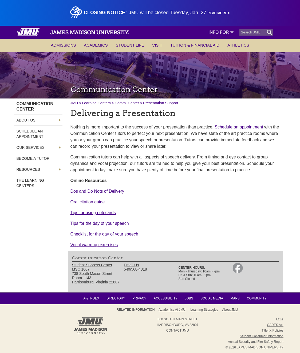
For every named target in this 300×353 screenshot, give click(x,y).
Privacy (140, 298)
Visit (157, 45)
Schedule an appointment (239, 127)
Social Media (211, 298)
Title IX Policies (272, 330)
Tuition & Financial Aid (194, 45)
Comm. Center (127, 103)
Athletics (238, 45)
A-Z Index (91, 298)
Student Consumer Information (261, 336)
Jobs (189, 298)
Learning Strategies (204, 310)
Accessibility (165, 298)
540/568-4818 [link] (135, 269)
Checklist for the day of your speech (104, 234)
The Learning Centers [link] (30, 183)
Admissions (63, 45)
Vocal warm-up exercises (94, 244)
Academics (96, 45)
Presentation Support (160, 103)
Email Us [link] (131, 265)
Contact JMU (177, 330)
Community (257, 298)
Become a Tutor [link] (33, 158)
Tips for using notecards (93, 212)
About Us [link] (26, 120)
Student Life (130, 45)
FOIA (279, 319)
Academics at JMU (172, 310)
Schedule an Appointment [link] (30, 134)
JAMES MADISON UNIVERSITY (260, 347)
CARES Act (275, 325)
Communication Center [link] (35, 106)
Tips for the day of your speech (99, 223)
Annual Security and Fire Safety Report (255, 342)
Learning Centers (96, 103)
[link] (237, 272)
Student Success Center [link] (92, 265)
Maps (234, 298)
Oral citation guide (87, 202)
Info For (221, 32)
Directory (115, 298)
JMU (74, 103)
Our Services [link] (31, 147)
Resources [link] (28, 169)
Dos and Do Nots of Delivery (97, 191)
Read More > (218, 13)
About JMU (230, 310)
